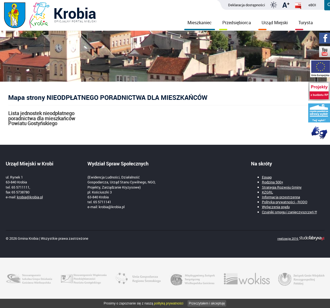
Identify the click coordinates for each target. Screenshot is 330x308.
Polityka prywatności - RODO (284, 201)
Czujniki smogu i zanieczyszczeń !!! (289, 212)
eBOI (312, 4)
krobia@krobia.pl (30, 197)
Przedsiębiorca (235, 25)
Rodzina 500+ (272, 182)
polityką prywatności (168, 303)
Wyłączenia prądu (276, 206)
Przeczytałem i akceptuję (207, 303)
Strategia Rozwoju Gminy (282, 187)
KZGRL (267, 192)
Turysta (304, 25)
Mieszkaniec (199, 25)
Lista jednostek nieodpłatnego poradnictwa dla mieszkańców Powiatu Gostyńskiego (41, 118)
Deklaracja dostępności (246, 4)
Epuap (267, 177)
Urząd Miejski (273, 25)
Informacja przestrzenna (281, 197)
